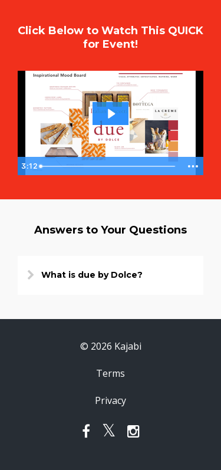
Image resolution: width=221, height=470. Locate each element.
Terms (110, 373)
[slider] (108, 166)
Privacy (110, 400)
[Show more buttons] (193, 166)
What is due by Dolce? (92, 274)
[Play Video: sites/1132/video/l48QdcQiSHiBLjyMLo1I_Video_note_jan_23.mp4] (111, 114)
